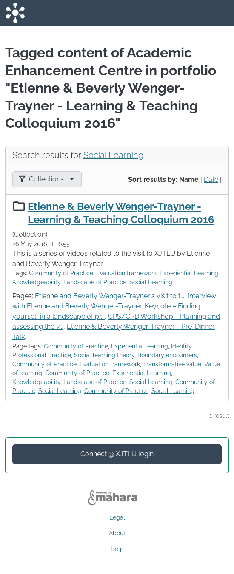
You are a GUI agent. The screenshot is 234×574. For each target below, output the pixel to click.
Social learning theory (104, 355)
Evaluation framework (126, 273)
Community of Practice (61, 273)
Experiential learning (139, 346)
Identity (181, 346)
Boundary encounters (167, 355)
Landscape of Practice (94, 282)
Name (189, 179)
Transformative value (172, 364)
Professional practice (41, 355)
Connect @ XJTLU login (117, 454)
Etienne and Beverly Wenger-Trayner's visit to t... (109, 296)
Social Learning (113, 155)
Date (211, 179)
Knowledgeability (36, 282)
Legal (117, 517)
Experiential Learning (189, 273)
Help (117, 549)
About (117, 533)
